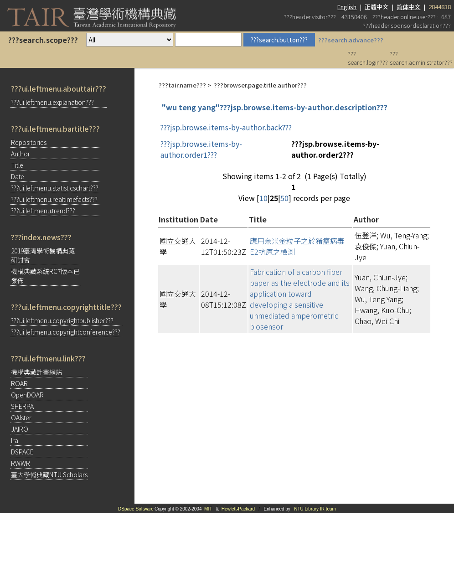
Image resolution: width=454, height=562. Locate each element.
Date (17, 176)
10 (263, 197)
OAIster (21, 417)
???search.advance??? (350, 40)
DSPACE (22, 451)
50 (284, 197)
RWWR (20, 463)
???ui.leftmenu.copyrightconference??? (65, 331)
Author (20, 153)
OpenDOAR (27, 394)
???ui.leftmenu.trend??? (43, 210)
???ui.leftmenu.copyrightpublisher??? (62, 320)
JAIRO (19, 428)
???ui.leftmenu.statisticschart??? (54, 187)
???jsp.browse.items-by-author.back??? (226, 127)
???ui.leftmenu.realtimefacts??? (54, 199)
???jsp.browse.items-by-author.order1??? (201, 149)
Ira (14, 440)
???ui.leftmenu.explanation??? (52, 102)
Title (17, 165)
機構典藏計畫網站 (36, 371)
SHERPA (22, 406)
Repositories (28, 142)
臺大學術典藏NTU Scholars (49, 474)
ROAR (19, 383)
